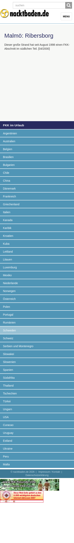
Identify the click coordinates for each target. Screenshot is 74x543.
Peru (6, 456)
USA (6, 417)
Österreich (9, 298)
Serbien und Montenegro (18, 346)
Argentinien (10, 133)
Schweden (9, 330)
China (6, 180)
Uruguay (8, 432)
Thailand (8, 385)
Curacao (8, 425)
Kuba (6, 243)
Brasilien (8, 157)
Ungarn (7, 409)
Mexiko (7, 275)
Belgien (7, 149)
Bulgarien (9, 164)
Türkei (7, 401)
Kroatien (8, 235)
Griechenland (11, 204)
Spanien (8, 369)
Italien (6, 212)
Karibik (7, 228)
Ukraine (7, 448)
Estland (7, 440)
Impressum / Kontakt (49, 471)
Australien (9, 141)
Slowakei (8, 354)
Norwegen (9, 291)
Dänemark (9, 188)
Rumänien (9, 322)
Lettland (8, 251)
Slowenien (9, 362)
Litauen (7, 259)
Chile (6, 172)
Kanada (7, 220)
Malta (6, 464)
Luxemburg (10, 267)
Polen (6, 306)
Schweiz (8, 338)
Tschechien (10, 393)
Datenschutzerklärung (37, 475)
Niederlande (10, 283)
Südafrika (9, 377)
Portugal (8, 314)
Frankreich (9, 196)
